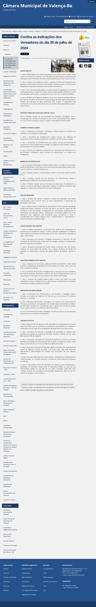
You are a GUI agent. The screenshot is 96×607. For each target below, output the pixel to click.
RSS (44, 590)
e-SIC (45, 573)
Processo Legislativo (7, 172)
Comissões (25, 582)
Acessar (91, 1)
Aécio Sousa (26, 58)
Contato (73, 16)
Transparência (8, 305)
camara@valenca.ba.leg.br (76, 575)
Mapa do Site (50, 16)
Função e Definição (9, 577)
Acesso (5, 569)
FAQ (44, 586)
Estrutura (6, 582)
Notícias (38, 31)
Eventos (6, 590)
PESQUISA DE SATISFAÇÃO (85, 27)
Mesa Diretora (27, 577)
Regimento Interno (28, 586)
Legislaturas (26, 573)
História (6, 573)
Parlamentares (27, 569)
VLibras (91, 16)
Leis (4, 203)
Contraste (82, 16)
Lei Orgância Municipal (29, 590)
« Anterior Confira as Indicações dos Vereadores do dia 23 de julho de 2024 (47, 384)
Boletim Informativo (50, 582)
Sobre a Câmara (28, 31)
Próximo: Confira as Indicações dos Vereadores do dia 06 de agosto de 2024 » (48, 387)
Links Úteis (7, 506)
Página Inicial (68, 27)
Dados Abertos (48, 577)
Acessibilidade (63, 16)
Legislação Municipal (29, 594)
